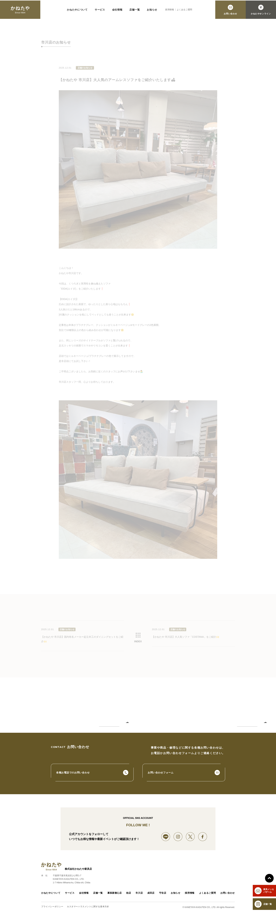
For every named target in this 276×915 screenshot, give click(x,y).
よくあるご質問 (208, 894)
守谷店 (163, 894)
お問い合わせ (228, 894)
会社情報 (83, 894)
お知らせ (176, 894)
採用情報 (190, 894)
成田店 (151, 894)
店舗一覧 (97, 894)
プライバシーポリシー (52, 908)
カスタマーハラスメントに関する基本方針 (88, 908)
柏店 (128, 894)
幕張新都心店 (114, 894)
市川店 (139, 894)
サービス (68, 894)
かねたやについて (50, 894)
